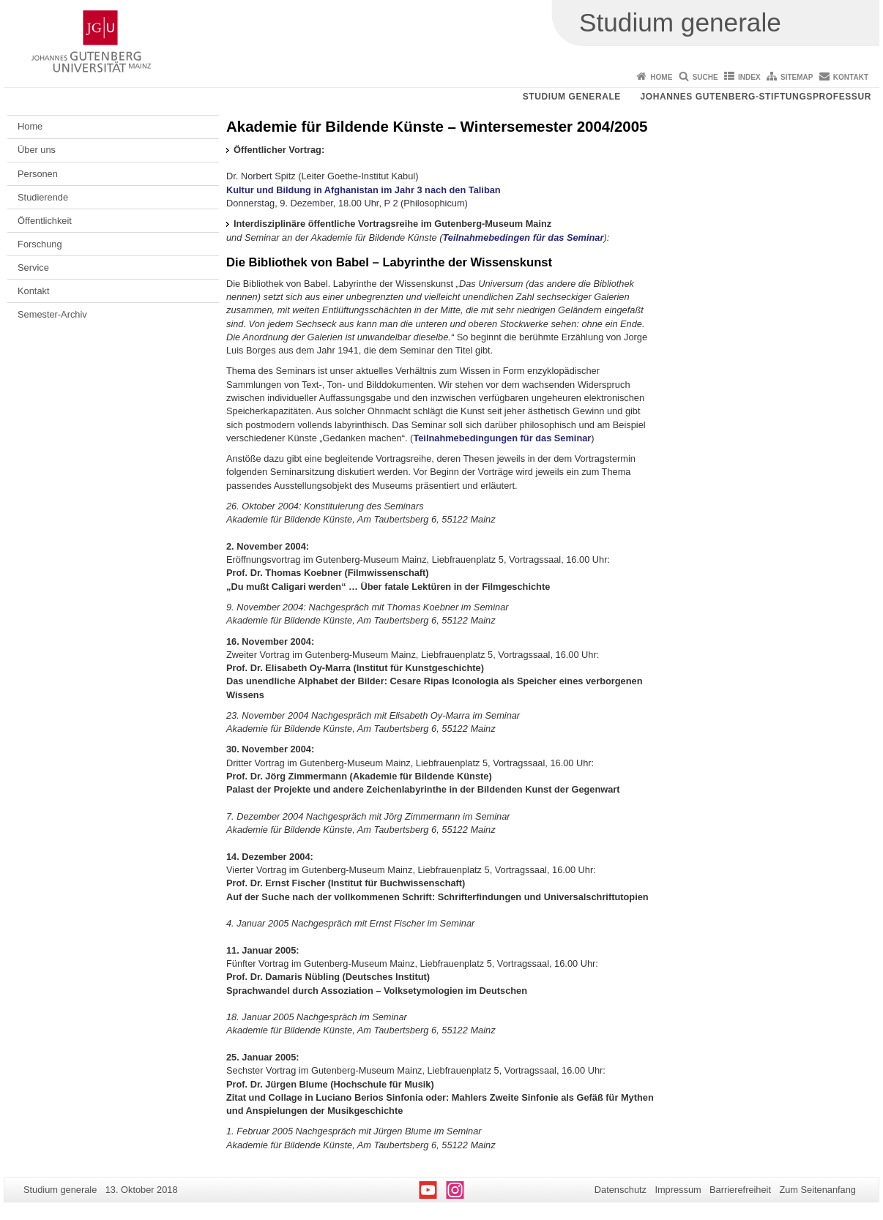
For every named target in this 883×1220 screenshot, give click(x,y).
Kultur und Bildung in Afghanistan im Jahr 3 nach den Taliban (363, 189)
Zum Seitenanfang (817, 1189)
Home (661, 77)
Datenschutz (621, 1189)
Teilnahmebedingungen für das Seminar (502, 438)
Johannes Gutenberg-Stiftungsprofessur (755, 96)
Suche (705, 77)
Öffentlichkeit (45, 220)
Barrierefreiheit (740, 1189)
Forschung (40, 244)
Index (749, 77)
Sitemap (796, 77)
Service (33, 267)
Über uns (37, 149)
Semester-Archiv (52, 314)
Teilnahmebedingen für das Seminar (522, 237)
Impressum (678, 1189)
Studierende (43, 197)
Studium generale (572, 96)
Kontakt (850, 77)
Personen (38, 173)
